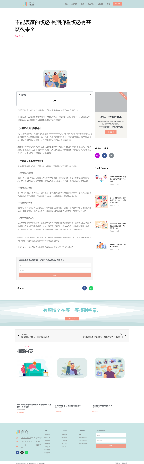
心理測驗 (82, 429)
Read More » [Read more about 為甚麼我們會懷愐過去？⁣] (95, 411)
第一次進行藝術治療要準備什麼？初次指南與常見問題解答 (118, 200)
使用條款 (117, 462)
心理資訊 (100, 4)
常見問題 (91, 4)
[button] (90, 94)
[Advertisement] (72, 53)
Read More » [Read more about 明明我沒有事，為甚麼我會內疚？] (58, 411)
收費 (82, 4)
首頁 (66, 4)
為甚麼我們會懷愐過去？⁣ (102, 406)
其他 (108, 4)
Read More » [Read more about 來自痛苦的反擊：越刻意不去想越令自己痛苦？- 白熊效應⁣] (20, 412)
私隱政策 (124, 462)
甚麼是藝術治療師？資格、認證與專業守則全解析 (118, 179)
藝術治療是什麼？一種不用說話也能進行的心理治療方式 (118, 226)
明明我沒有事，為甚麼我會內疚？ (68, 406)
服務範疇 (74, 4)
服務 (46, 429)
